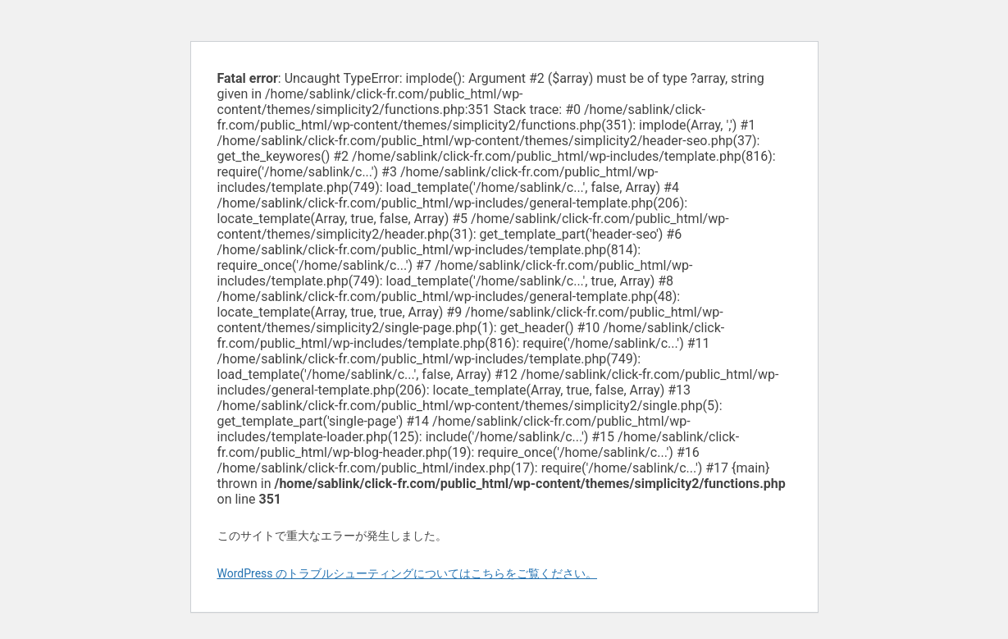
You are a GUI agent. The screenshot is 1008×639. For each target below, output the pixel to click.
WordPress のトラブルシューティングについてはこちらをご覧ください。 (407, 573)
